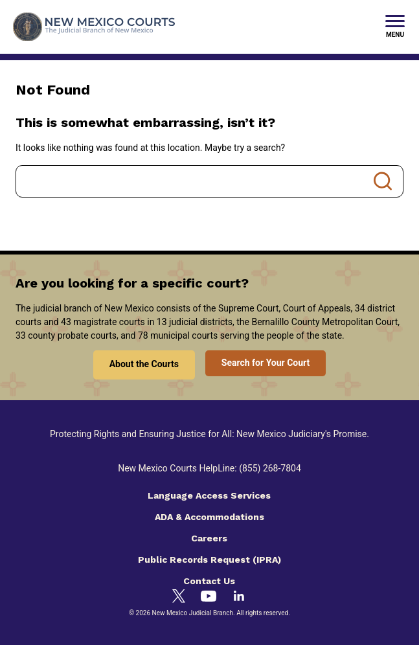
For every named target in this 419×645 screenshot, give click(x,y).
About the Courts (144, 364)
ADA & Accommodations (209, 517)
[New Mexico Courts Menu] (395, 27)
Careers (209, 538)
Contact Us (209, 581)
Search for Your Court (265, 362)
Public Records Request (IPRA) (209, 559)
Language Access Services (209, 495)
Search (383, 181)
